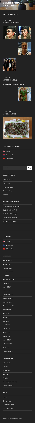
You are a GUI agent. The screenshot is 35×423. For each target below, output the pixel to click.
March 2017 (7, 287)
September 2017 (8, 279)
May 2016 (6, 321)
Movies (5, 367)
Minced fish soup (10, 80)
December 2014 (8, 351)
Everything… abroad (12, 4)
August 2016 (7, 310)
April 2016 (6, 325)
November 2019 (8, 272)
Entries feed (7, 401)
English (8, 151)
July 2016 (6, 313)
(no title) (5, 195)
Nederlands (9, 155)
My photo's (6, 374)
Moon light (13, 214)
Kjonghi (5, 217)
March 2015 (7, 340)
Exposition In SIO (8, 179)
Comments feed (8, 405)
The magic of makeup (10, 382)
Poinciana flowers (8, 187)
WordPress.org (8, 408)
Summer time (7, 191)
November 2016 (8, 298)
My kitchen (6, 370)
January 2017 (7, 291)
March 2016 (7, 329)
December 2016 (8, 294)
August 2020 (7, 260)
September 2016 (8, 306)
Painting (5, 378)
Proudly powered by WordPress (12, 418)
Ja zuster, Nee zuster (11, 22)
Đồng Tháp (14, 210)
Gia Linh (5, 206)
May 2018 (6, 275)
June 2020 (6, 264)
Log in (5, 397)
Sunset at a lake (15, 206)
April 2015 (6, 336)
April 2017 (6, 283)
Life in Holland (7, 363)
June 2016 (6, 317)
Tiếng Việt (9, 159)
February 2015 (7, 344)
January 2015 (7, 347)
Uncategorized (8, 386)
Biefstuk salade (9, 114)
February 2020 (8, 268)
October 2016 (7, 302)
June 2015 (6, 332)
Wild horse (6, 183)
